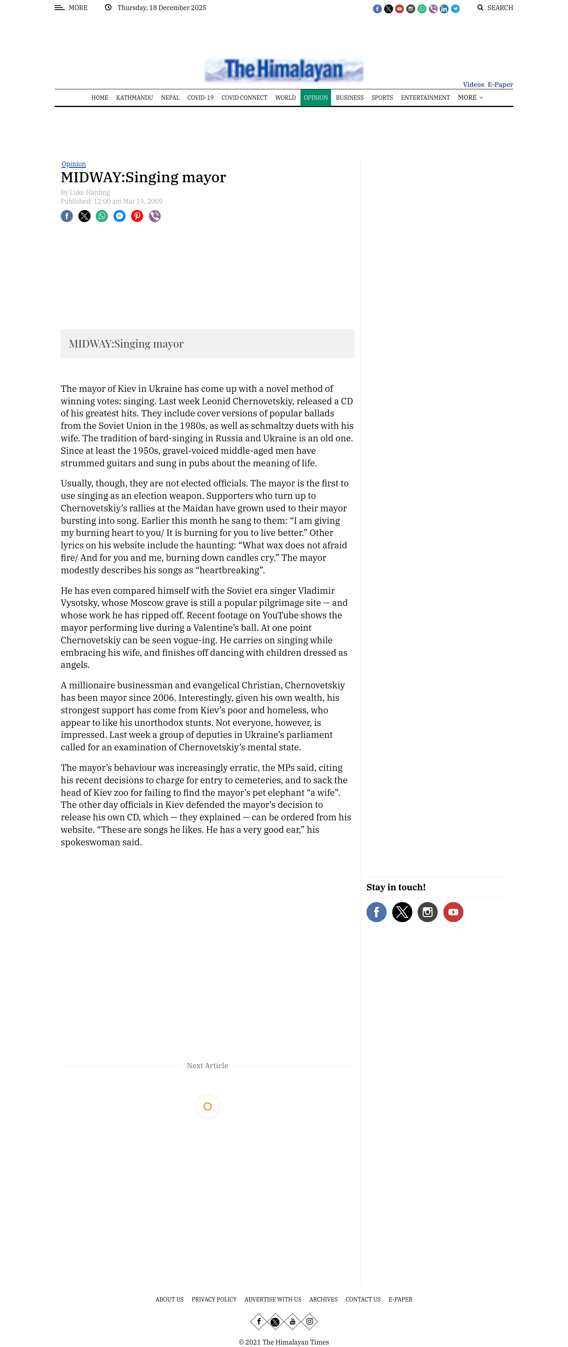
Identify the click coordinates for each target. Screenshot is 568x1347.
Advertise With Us (273, 1299)
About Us (170, 1299)
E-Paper (500, 84)
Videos (473, 84)
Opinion (74, 164)
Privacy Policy (214, 1299)
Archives (323, 1299)
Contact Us (363, 1299)
